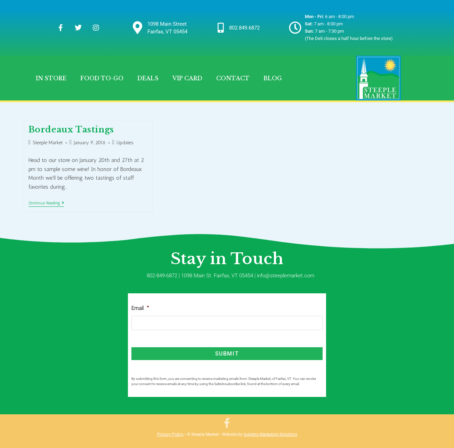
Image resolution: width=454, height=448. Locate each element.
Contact (233, 78)
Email (140, 308)
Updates (124, 143)
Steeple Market (48, 143)
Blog (273, 78)
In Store (51, 78)
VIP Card (187, 78)
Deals (148, 78)
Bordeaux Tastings (71, 129)
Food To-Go (101, 78)
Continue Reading (46, 203)
